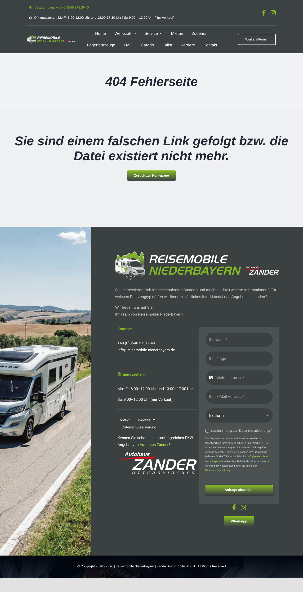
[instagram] (273, 13)
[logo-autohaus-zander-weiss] (157, 454)
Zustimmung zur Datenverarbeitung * (241, 430)
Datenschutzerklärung (217, 470)
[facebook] (264, 13)
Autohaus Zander (154, 444)
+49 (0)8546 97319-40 (136, 343)
